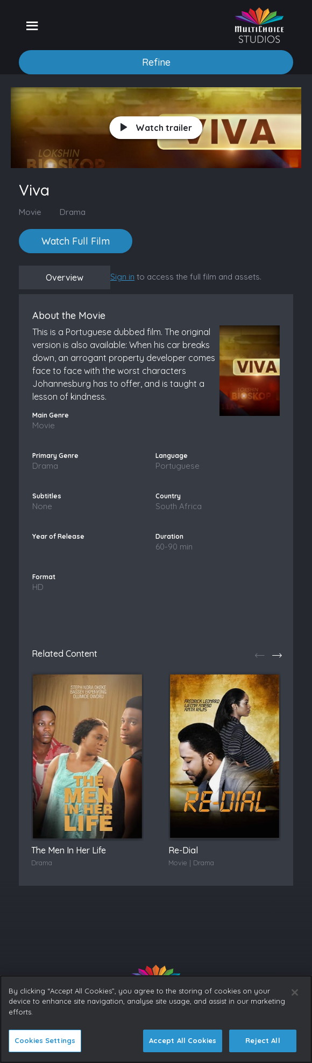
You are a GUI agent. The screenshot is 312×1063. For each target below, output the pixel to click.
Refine (156, 62)
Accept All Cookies (182, 1040)
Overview (64, 277)
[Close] (295, 992)
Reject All (262, 1040)
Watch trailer (156, 127)
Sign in (122, 277)
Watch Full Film (75, 241)
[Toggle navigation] (32, 25)
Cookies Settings (45, 1040)
